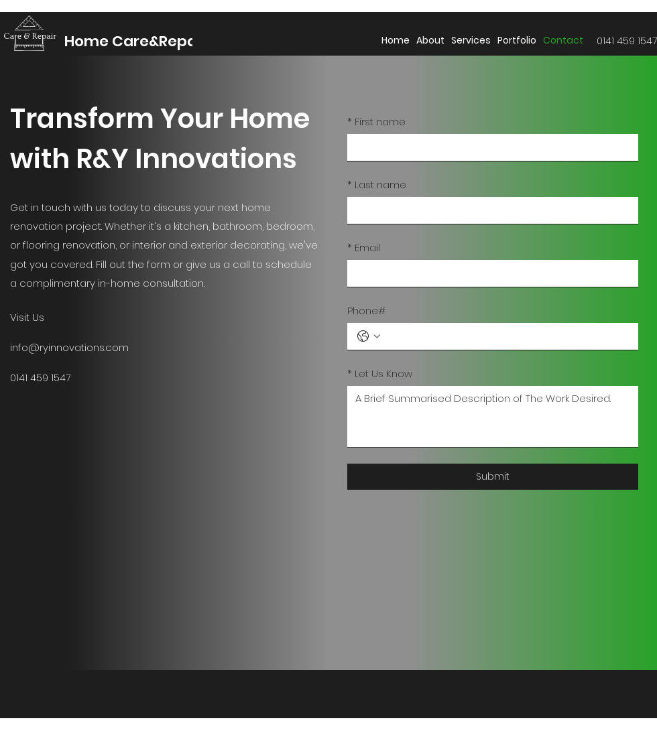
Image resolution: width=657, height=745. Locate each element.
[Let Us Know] (492, 416)
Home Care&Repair (135, 41)
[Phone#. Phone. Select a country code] (368, 336)
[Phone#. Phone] (506, 336)
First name (376, 122)
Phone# (366, 310)
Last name (376, 185)
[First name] (488, 147)
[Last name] (488, 210)
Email (363, 248)
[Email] (488, 273)
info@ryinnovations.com (69, 347)
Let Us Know (379, 373)
